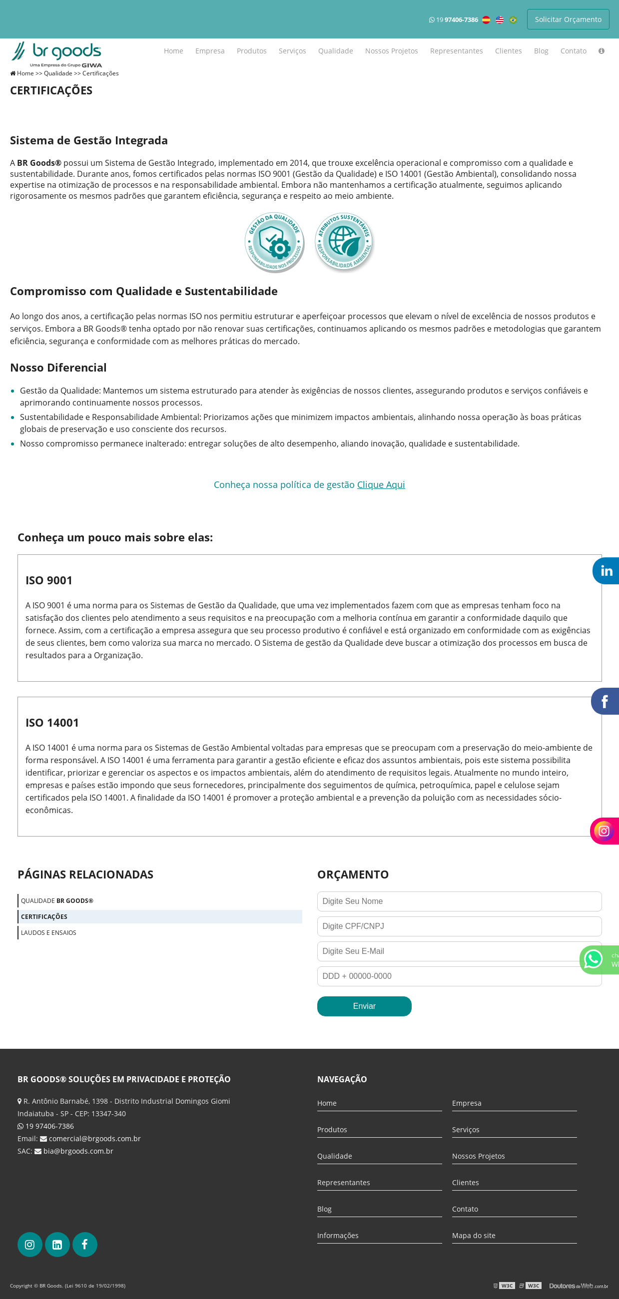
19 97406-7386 (45, 1126)
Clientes (508, 50)
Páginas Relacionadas (85, 873)
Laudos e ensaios (48, 932)
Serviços (292, 50)
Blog (541, 50)
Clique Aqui (381, 484)
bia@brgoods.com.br (78, 1151)
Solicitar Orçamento (568, 19)
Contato (574, 50)
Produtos (252, 50)
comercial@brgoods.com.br (95, 1138)
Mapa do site (474, 1235)
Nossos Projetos (391, 50)
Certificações (44, 916)
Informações (338, 1235)
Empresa (210, 50)
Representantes (456, 50)
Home (173, 50)
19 (453, 19)
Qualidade (335, 50)
